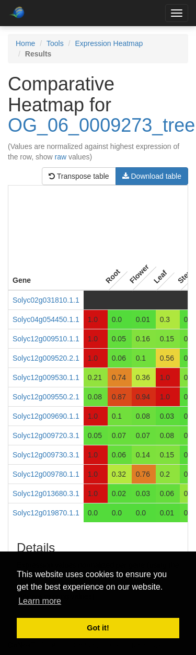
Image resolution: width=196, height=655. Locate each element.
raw (61, 157)
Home (25, 43)
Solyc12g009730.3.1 (46, 455)
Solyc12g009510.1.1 (46, 339)
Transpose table (79, 176)
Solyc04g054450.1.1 (46, 319)
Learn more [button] (39, 600)
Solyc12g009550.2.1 (46, 397)
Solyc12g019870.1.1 (46, 513)
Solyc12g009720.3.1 (46, 435)
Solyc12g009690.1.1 (46, 416)
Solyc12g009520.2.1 (46, 358)
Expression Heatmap (109, 43)
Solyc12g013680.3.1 (46, 493)
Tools (55, 43)
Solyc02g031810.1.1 (46, 300)
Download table (151, 176)
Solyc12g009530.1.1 (46, 377)
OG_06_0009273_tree (101, 125)
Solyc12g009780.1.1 (46, 474)
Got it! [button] (98, 628)
